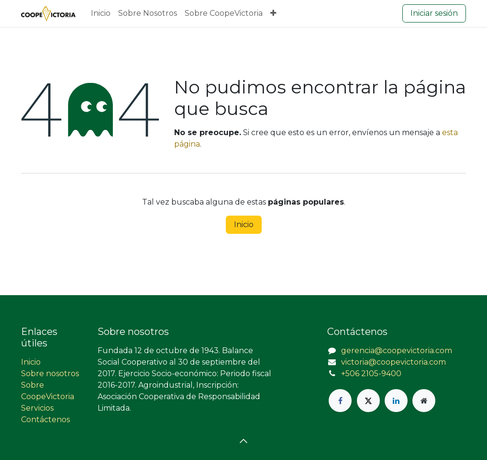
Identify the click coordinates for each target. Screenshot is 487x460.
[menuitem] (100, 13)
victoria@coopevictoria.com (393, 362)
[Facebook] (340, 400)
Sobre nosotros (50, 373)
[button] (243, 440)
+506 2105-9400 (371, 373)
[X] (368, 400)
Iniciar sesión (434, 13)
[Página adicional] (423, 400)
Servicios (37, 408)
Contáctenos (45, 419)
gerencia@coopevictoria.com (396, 350)
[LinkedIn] (396, 400)
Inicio (244, 224)
